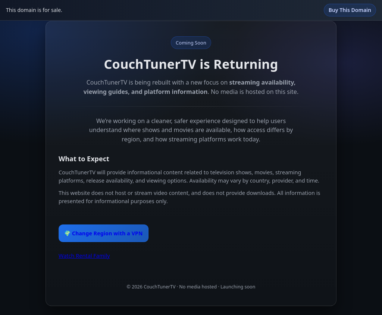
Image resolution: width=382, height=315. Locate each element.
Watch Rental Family (84, 255)
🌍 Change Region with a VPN (103, 233)
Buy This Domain (350, 9)
